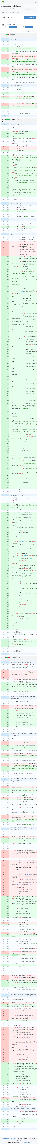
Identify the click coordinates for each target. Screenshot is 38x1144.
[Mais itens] (36, 12)
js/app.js (14, 119)
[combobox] (28, 31)
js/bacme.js (15, 657)
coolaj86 (6, 6)
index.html (13, 34)
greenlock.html (15, 6)
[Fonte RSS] (2, 9)
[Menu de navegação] (35, 2)
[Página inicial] (3, 2)
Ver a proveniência (30, 17)
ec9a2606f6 (13, 27)
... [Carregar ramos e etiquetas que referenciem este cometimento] (2, 21)
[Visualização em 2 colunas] (32, 31)
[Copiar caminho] (18, 35)
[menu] (35, 31)
